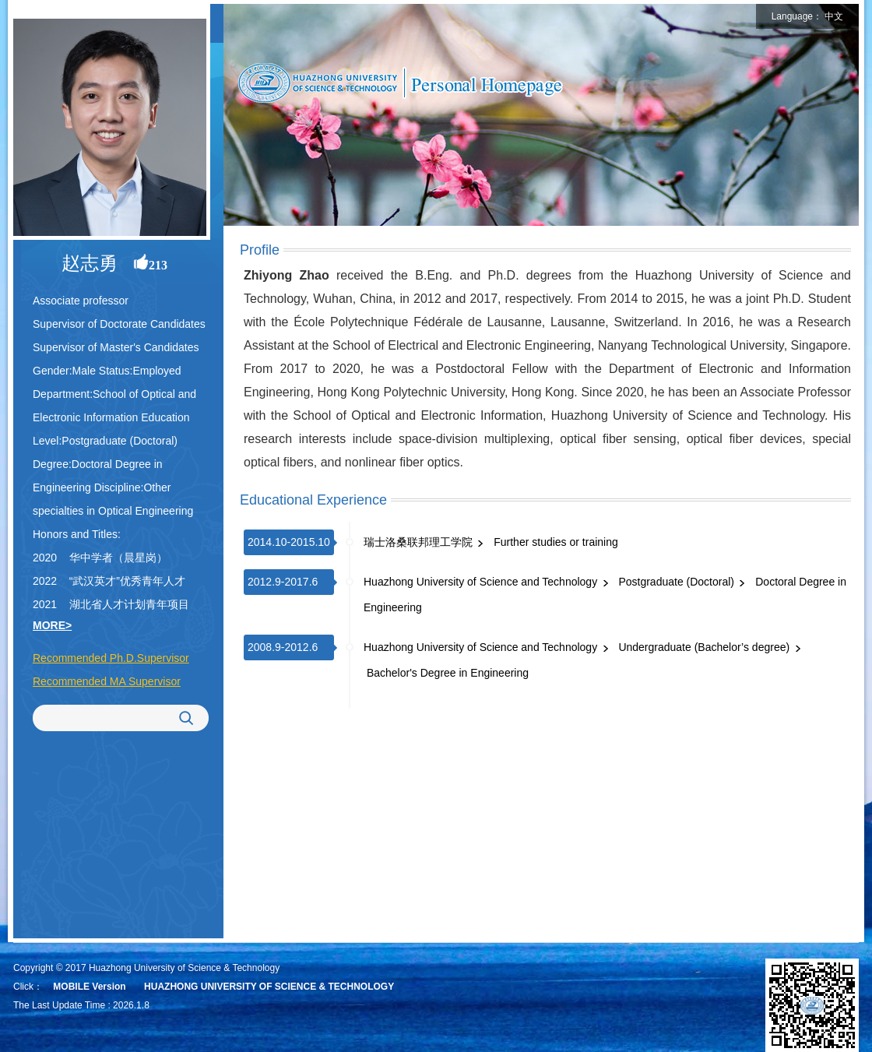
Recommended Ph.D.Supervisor (111, 658)
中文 (834, 16)
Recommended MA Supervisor (107, 681)
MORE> (52, 625)
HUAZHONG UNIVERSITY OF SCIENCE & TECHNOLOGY (269, 986)
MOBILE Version (89, 986)
